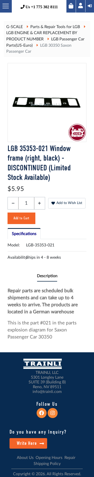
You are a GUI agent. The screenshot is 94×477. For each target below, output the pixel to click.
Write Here (30, 443)
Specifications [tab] (24, 234)
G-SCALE (14, 27)
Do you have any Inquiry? (38, 432)
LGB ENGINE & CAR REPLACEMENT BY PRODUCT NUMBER (41, 36)
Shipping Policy (47, 464)
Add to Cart (21, 218)
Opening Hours (49, 458)
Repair (69, 458)
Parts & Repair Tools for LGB (55, 27)
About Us (25, 458)
